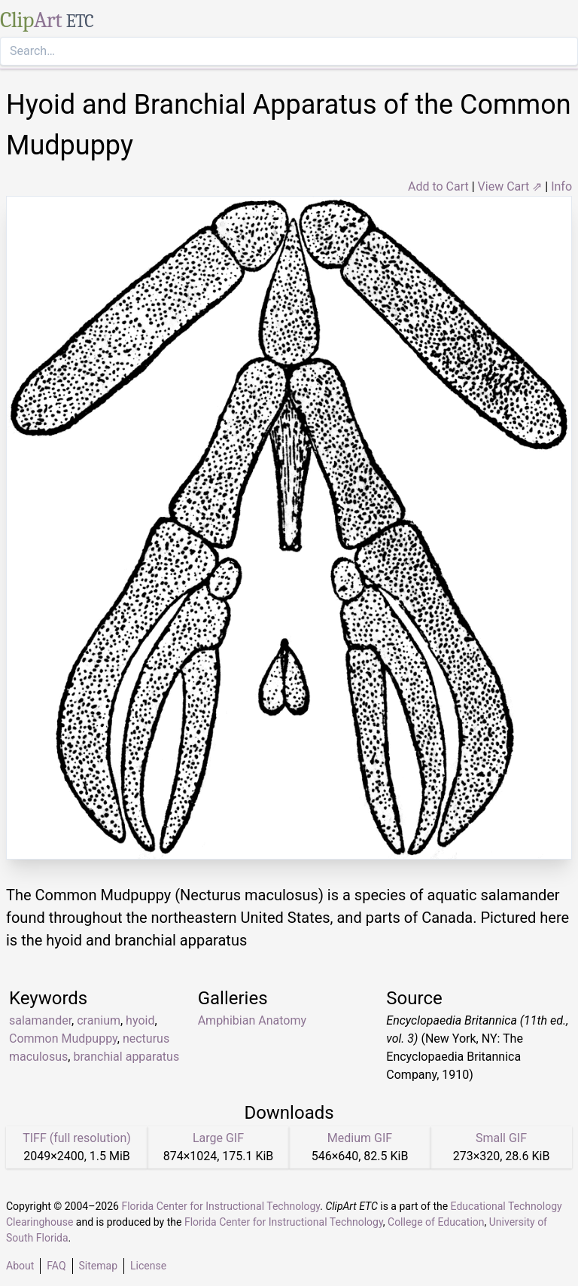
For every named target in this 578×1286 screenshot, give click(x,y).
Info (561, 186)
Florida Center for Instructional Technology (220, 1206)
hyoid (140, 1020)
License (148, 1266)
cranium (98, 1020)
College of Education (436, 1222)
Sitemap (98, 1266)
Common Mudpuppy (63, 1038)
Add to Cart (438, 186)
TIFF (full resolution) (77, 1138)
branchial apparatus (126, 1056)
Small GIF (501, 1138)
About (20, 1266)
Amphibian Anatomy (252, 1020)
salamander (40, 1020)
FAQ (56, 1266)
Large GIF (218, 1138)
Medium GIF (359, 1138)
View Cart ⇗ (510, 186)
